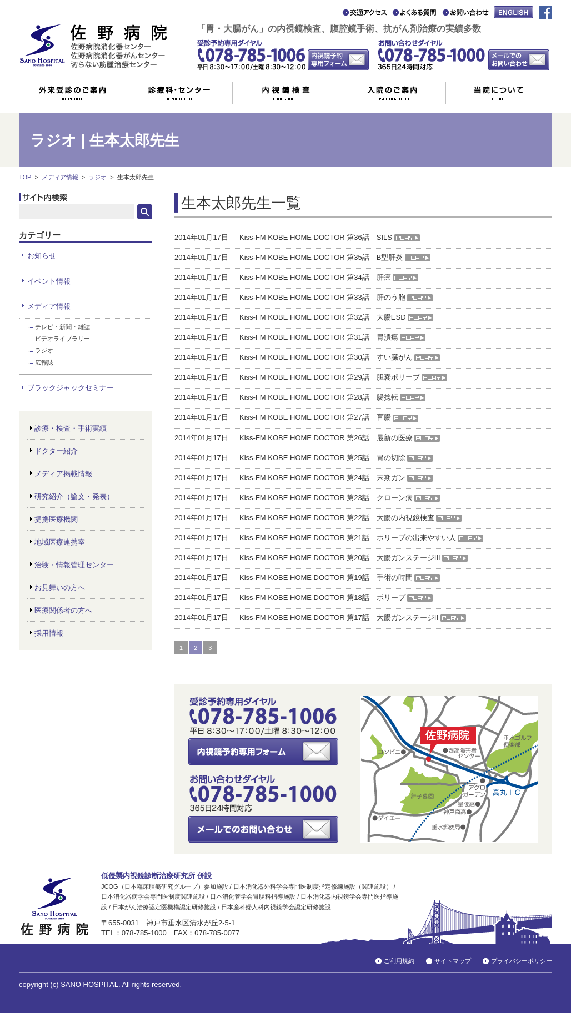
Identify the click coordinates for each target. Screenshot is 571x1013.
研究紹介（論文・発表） (74, 496)
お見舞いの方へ (59, 587)
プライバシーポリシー (521, 960)
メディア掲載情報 (63, 474)
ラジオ (97, 177)
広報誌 (44, 362)
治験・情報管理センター (74, 565)
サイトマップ (452, 960)
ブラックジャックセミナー (70, 388)
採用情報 (48, 633)
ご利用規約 (399, 960)
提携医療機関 (56, 519)
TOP (25, 177)
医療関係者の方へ (63, 610)
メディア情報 (60, 177)
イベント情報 (49, 281)
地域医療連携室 (59, 542)
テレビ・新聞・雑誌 (62, 327)
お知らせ (41, 255)
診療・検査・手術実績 (70, 428)
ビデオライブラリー (62, 338)
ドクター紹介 (56, 451)
